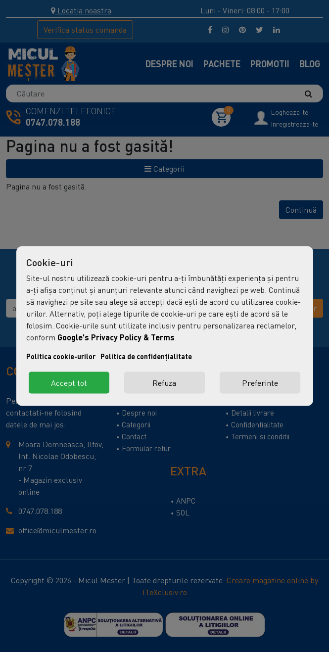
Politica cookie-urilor (60, 356)
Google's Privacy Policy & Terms (116, 337)
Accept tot (69, 383)
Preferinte (260, 383)
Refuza (164, 383)
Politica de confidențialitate (146, 356)
